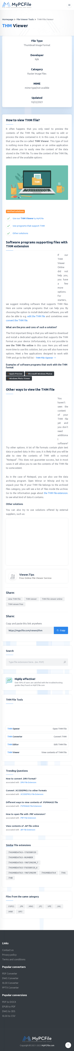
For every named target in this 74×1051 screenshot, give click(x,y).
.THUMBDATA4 (48, 873)
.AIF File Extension (27, 830)
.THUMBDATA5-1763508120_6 (22, 867)
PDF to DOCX (9, 1002)
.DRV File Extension (28, 782)
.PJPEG (11, 906)
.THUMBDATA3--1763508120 (22, 852)
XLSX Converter (10, 983)
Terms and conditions (13, 959)
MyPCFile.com (48, 1045)
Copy (61, 630)
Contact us (8, 950)
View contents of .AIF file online (22, 826)
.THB (10, 878)
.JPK (21, 906)
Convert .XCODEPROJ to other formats (26, 790)
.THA (63, 873)
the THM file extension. (56, 493)
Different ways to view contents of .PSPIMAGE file (32, 802)
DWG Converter (10, 978)
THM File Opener (46, 357)
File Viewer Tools (25, 19)
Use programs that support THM (29, 226)
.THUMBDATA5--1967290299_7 (23, 862)
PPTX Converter (10, 987)
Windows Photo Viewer (19, 378)
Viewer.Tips (26, 574)
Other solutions (20, 233)
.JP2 (40, 906)
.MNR (10, 911)
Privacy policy (9, 954)
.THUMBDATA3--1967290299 (22, 873)
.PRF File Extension (28, 818)
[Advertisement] (30, 273)
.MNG (30, 906)
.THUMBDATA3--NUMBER (20, 857)
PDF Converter (9, 973)
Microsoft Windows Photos (39, 374)
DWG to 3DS (8, 1011)
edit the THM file (36, 316)
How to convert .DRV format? (21, 778)
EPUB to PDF (8, 1006)
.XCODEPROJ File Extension (31, 794)
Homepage (7, 19)
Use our (28, 218)
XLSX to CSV (8, 1016)
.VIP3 (20, 911)
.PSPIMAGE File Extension (31, 806)
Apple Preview (15, 374)
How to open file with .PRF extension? (25, 814)
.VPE (49, 906)
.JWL (59, 906)
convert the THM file (16, 320)
